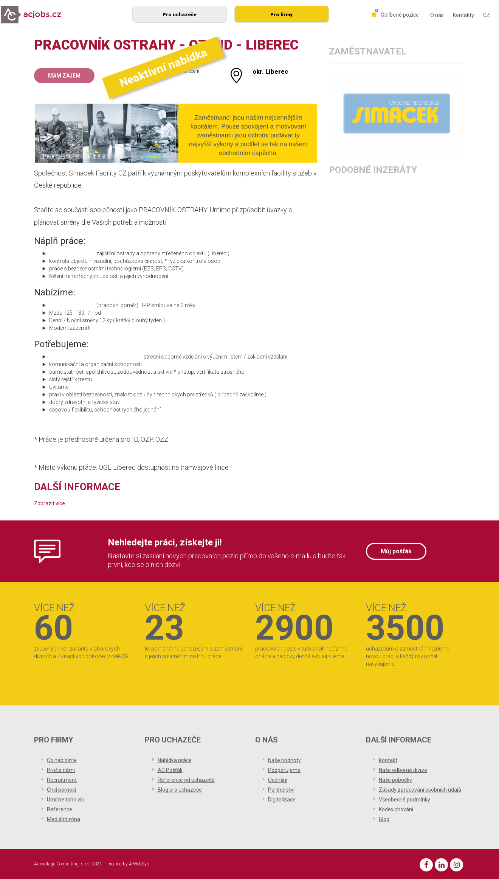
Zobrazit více (49, 503)
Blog (384, 819)
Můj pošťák (396, 551)
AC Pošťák (170, 770)
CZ (486, 15)
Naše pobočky (395, 780)
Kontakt (388, 760)
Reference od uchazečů (186, 780)
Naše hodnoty (284, 760)
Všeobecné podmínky (404, 800)
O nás (437, 15)
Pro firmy (281, 14)
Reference (59, 809)
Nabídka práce (175, 760)
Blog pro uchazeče (180, 790)
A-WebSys (139, 864)
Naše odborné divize (403, 770)
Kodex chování (396, 809)
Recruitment (62, 780)
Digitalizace (282, 800)
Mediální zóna (63, 819)
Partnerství (281, 790)
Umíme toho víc (65, 800)
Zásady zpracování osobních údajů (420, 790)
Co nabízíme (62, 760)
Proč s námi (61, 770)
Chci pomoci (61, 790)
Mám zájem (64, 76)
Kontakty (463, 15)
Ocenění (277, 780)
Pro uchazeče (180, 14)
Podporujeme (284, 770)
